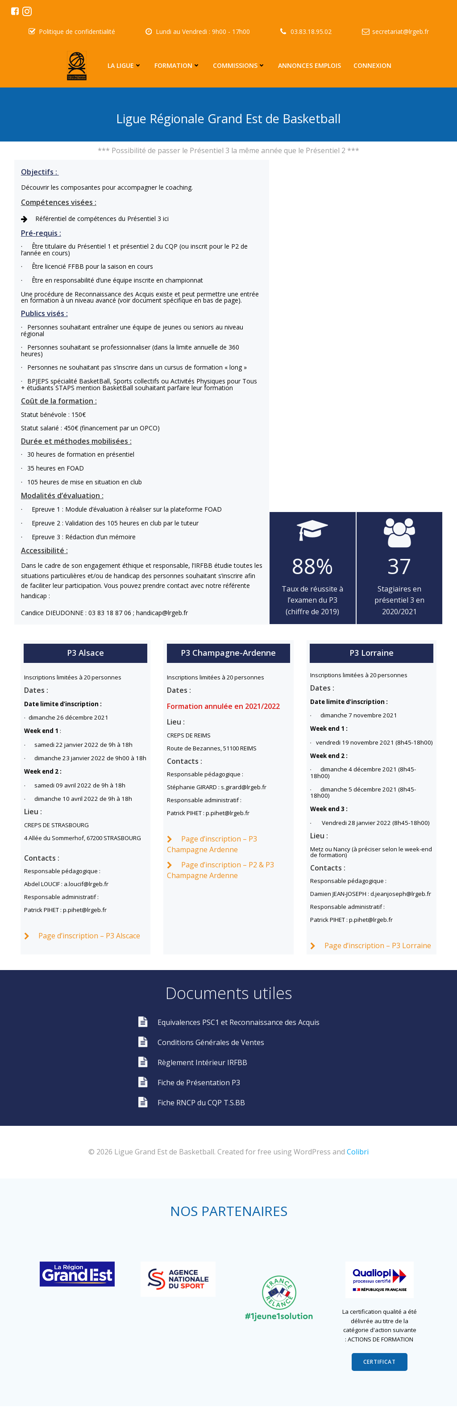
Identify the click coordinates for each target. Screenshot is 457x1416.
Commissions (239, 65)
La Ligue (125, 65)
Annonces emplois (309, 65)
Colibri (358, 1160)
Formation (177, 65)
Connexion (372, 65)
